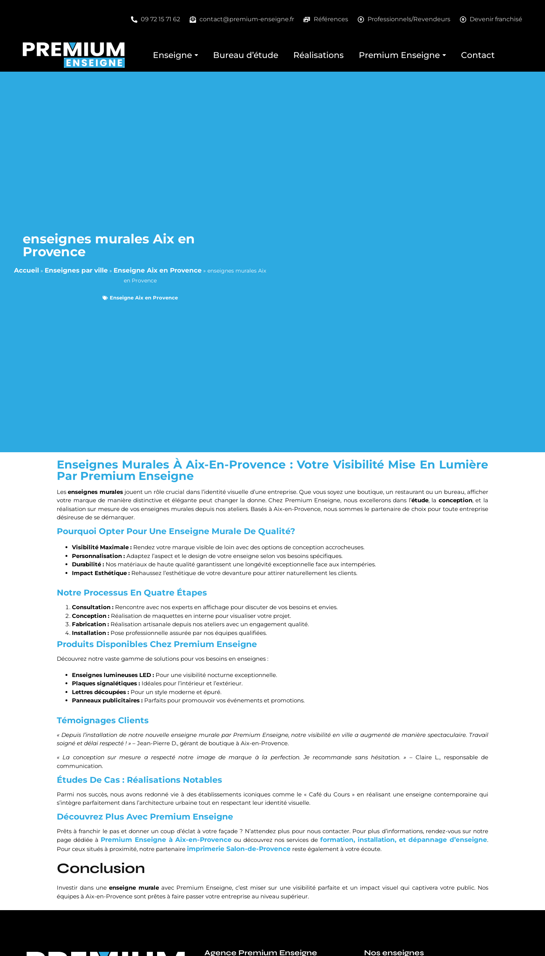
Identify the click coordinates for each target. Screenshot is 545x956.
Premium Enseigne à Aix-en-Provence (166, 839)
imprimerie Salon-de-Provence (239, 849)
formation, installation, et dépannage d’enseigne (403, 839)
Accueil (26, 270)
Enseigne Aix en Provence (158, 270)
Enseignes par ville (76, 270)
